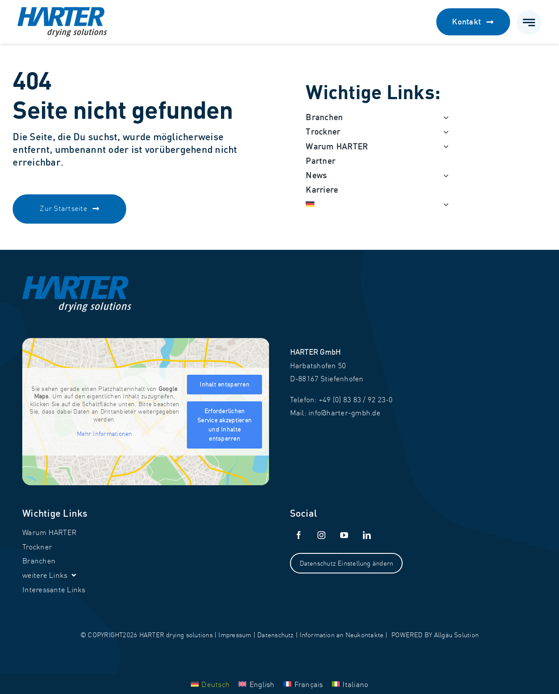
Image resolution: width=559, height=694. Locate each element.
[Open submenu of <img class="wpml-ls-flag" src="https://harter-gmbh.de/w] (444, 204)
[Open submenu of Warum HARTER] (444, 146)
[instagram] (322, 535)
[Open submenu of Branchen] (444, 117)
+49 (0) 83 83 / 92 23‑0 (356, 399)
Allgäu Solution (456, 635)
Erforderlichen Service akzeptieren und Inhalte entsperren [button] (224, 424)
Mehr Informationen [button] (104, 434)
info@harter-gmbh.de (344, 412)
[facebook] (299, 535)
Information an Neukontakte (341, 635)
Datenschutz (275, 635)
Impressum (234, 635)
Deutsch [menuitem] (215, 684)
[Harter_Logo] (62, 10)
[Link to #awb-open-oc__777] (529, 22)
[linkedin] (367, 535)
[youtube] (344, 535)
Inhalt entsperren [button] (224, 384)
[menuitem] (372, 204)
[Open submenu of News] (444, 175)
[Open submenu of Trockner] (444, 131)
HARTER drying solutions (176, 635)
